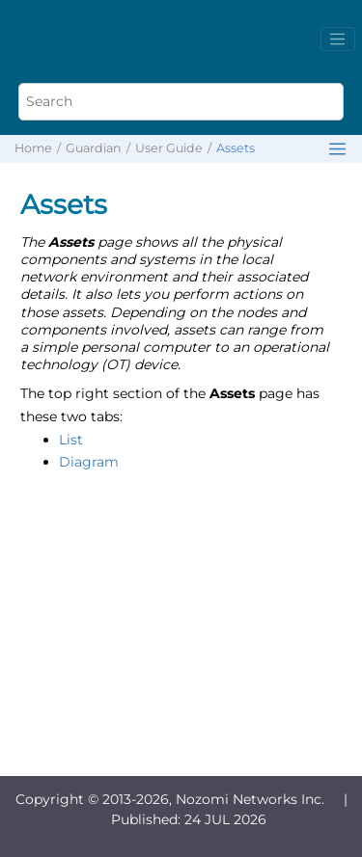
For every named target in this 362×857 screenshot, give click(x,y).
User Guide (169, 148)
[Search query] (181, 102)
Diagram (89, 461)
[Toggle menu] (337, 39)
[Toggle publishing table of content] (337, 149)
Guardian (94, 148)
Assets (235, 148)
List (71, 439)
